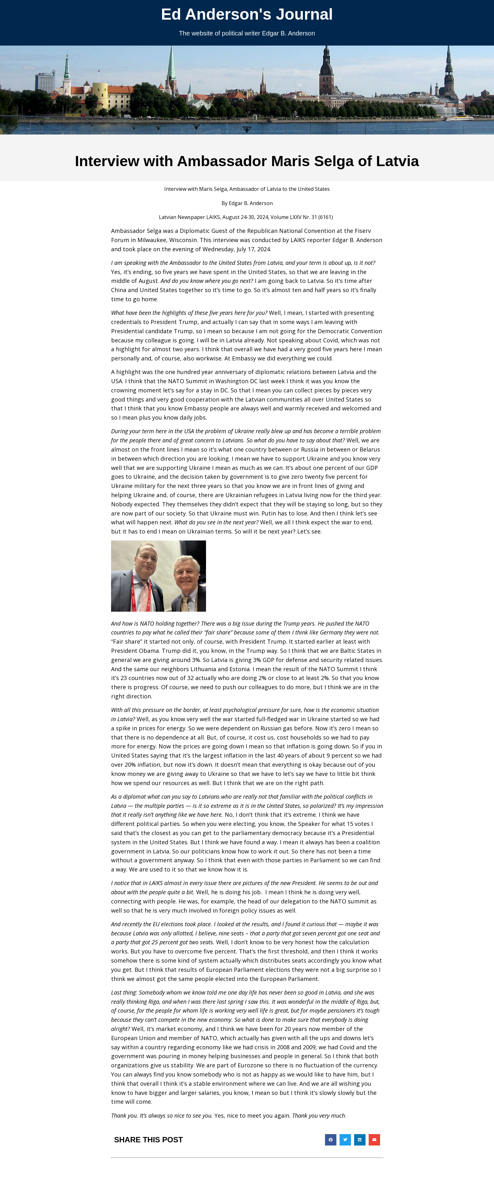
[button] (330, 1140)
